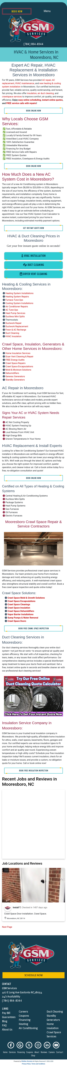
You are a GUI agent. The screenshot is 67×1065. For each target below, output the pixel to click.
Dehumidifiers (12, 373)
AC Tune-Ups (11, 310)
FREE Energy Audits (15, 360)
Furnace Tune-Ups (14, 300)
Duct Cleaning (12, 333)
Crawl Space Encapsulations (19, 366)
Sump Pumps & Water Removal (23, 617)
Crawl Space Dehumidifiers (21, 611)
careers (52, 1052)
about (37, 1052)
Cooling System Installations (19, 303)
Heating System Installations (19, 293)
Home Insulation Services (17, 353)
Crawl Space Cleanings (19, 604)
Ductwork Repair (13, 323)
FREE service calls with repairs (21, 103)
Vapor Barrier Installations (20, 614)
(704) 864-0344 (34, 44)
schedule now (33, 975)
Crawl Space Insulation (19, 607)
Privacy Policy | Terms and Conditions (33, 1064)
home (5, 1052)
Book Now (16, 12)
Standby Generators (15, 379)
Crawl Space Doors (17, 621)
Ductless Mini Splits (15, 316)
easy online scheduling (29, 100)
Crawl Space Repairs (15, 363)
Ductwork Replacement (16, 326)
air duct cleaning (46, 93)
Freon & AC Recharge (15, 329)
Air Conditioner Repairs (16, 306)
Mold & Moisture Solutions (18, 369)
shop (33, 1055)
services (13, 1052)
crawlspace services (12, 96)
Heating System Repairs (17, 296)
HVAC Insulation (13, 336)
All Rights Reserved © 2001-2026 (43, 1061)
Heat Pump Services (15, 313)
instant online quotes (52, 100)
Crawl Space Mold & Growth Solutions (26, 598)
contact (60, 1052)
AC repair (46, 80)
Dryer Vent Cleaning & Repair (19, 356)
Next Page (7, 927)
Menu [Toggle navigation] (50, 11)
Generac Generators (15, 376)
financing (21, 1052)
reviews (44, 1052)
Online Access (27, 1061)
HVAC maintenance (24, 83)
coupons (30, 1052)
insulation (32, 93)
